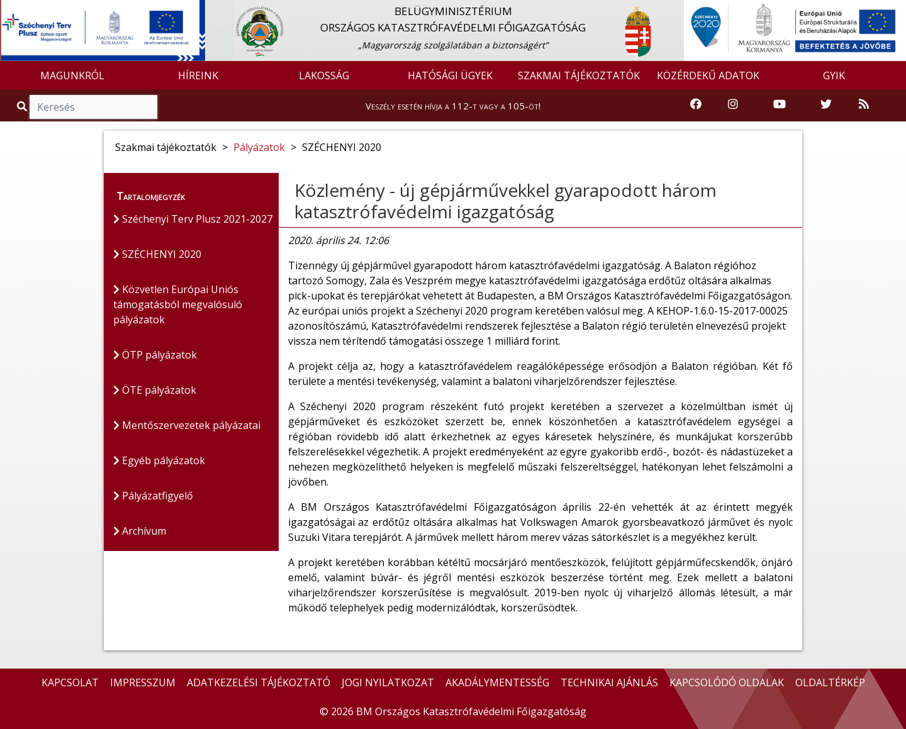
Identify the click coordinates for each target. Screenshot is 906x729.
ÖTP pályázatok (155, 355)
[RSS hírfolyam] (864, 104)
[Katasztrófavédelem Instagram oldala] (733, 104)
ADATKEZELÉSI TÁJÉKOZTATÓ (258, 682)
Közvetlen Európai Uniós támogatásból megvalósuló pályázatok (177, 304)
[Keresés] (93, 107)
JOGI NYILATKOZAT (388, 682)
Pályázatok (259, 147)
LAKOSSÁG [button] (324, 75)
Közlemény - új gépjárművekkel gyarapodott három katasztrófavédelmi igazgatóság (505, 200)
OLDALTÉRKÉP (830, 682)
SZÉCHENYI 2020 (157, 254)
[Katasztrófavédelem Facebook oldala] (696, 104)
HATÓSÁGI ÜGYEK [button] (450, 75)
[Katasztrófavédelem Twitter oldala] (826, 104)
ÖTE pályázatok (154, 390)
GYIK (834, 75)
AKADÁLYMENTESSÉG (497, 682)
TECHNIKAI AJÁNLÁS (609, 682)
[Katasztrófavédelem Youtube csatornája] (779, 104)
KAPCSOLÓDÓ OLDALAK (726, 682)
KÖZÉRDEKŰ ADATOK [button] (708, 75)
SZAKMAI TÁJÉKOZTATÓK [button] (579, 75)
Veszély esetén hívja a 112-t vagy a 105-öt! (453, 105)
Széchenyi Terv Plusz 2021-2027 (192, 219)
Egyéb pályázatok (159, 460)
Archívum (139, 531)
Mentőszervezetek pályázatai (186, 425)
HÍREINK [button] (198, 75)
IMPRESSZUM (143, 682)
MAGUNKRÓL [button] (72, 75)
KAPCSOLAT (70, 682)
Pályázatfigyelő (153, 496)
